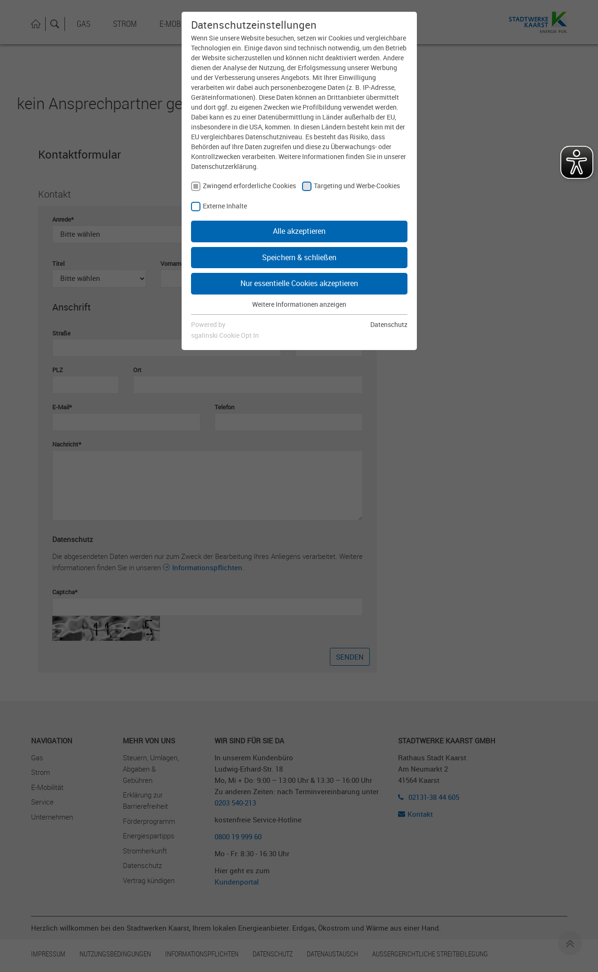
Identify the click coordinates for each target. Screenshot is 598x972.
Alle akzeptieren (299, 231)
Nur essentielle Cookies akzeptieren (299, 283)
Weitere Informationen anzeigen (299, 304)
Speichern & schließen (299, 257)
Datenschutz (388, 324)
